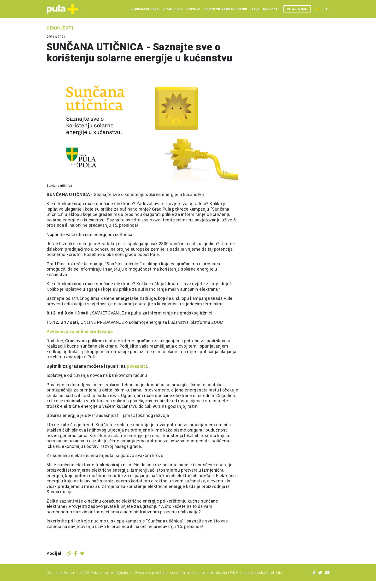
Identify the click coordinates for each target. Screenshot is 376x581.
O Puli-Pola (173, 9)
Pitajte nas (297, 9)
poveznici (137, 366)
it (326, 9)
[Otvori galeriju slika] (227, 173)
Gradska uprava (144, 9)
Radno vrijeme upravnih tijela (231, 9)
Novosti (193, 9)
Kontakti (271, 9)
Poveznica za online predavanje (80, 331)
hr (317, 9)
